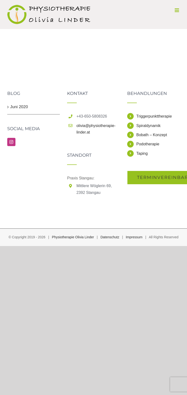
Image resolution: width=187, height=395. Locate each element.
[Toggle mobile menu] (177, 10)
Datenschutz (109, 237)
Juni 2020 (19, 107)
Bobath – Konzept (151, 135)
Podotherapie (147, 144)
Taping (142, 153)
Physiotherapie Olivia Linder (73, 237)
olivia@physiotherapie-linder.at (96, 129)
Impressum (134, 237)
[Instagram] (11, 142)
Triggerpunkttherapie (154, 116)
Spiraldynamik (148, 126)
